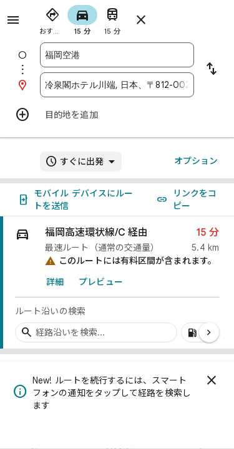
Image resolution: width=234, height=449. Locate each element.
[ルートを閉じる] (141, 20)
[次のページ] (209, 332)
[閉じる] (211, 380)
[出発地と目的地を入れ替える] (211, 70)
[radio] (52, 18)
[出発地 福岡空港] (117, 54)
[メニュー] (13, 20)
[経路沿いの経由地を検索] (96, 332)
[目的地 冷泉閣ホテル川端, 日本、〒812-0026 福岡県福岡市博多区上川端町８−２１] (117, 84)
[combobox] (117, 54)
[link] (117, 282)
